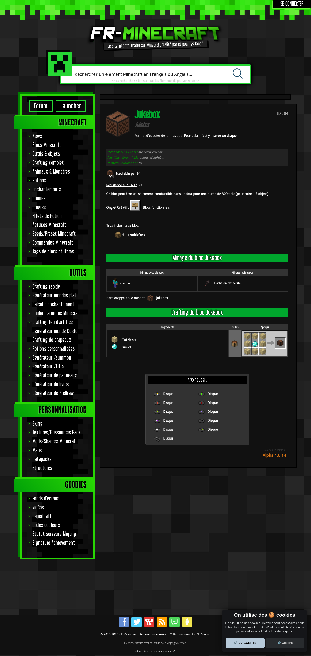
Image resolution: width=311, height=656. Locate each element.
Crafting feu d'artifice (53, 322)
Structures (42, 468)
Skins (37, 424)
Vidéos (38, 507)
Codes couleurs (46, 525)
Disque (168, 394)
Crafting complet (48, 163)
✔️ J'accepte (245, 642)
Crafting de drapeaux (52, 340)
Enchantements (47, 189)
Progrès (39, 207)
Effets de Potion (47, 216)
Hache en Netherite (227, 283)
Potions (39, 181)
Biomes (39, 198)
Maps (37, 450)
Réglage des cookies (152, 634)
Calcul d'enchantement (53, 304)
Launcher (71, 106)
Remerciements (184, 634)
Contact (206, 634)
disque (232, 135)
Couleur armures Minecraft (57, 313)
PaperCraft (42, 516)
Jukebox (162, 298)
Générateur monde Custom (57, 331)
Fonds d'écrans (46, 499)
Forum (41, 106)
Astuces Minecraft (49, 225)
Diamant (126, 347)
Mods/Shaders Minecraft (55, 441)
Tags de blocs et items (53, 252)
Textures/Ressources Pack (57, 433)
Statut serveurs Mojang (54, 534)
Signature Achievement (54, 543)
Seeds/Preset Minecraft (54, 234)
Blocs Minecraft (47, 145)
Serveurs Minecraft (164, 651)
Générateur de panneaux (55, 376)
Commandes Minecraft (53, 243)
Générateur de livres (51, 384)
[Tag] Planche (128, 339)
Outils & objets (46, 154)
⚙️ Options (285, 642)
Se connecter (292, 4)
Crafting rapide (46, 287)
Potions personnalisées (54, 349)
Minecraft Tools (143, 651)
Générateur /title (48, 367)
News (37, 136)
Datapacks (42, 459)
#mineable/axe (133, 234)
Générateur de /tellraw (53, 393)
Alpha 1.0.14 (274, 455)
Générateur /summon (52, 358)
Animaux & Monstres (51, 172)
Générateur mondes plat (54, 296)
